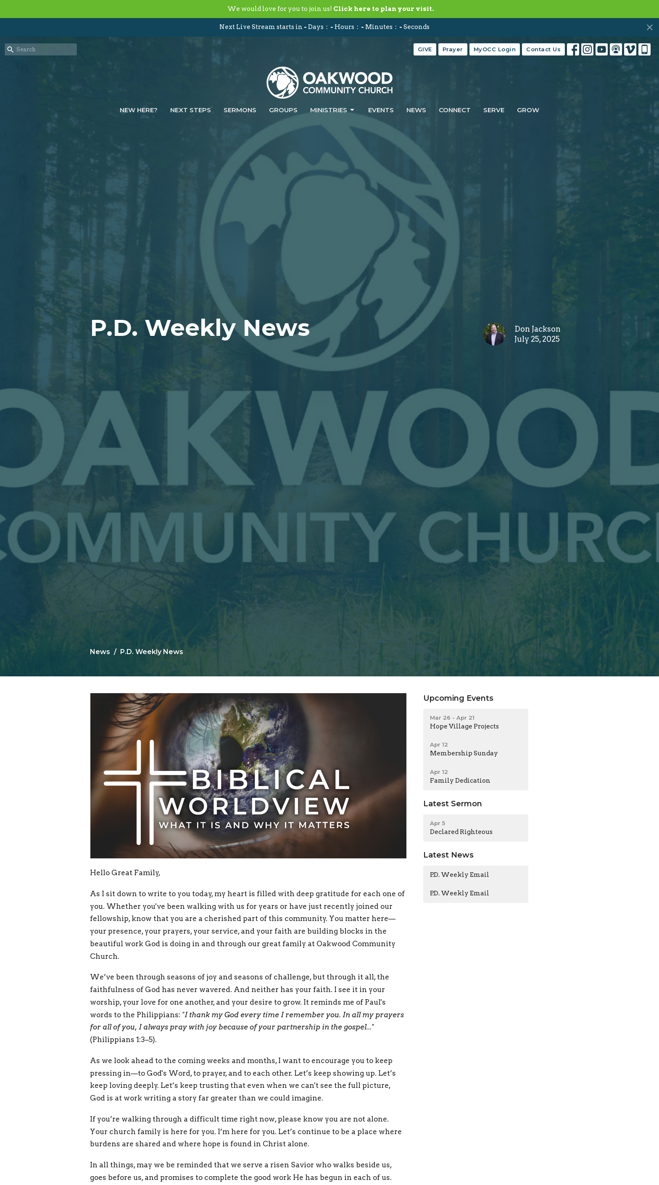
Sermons (240, 110)
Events (381, 110)
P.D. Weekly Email (459, 875)
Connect (455, 110)
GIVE (425, 49)
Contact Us (543, 49)
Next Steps (190, 110)
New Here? (139, 110)
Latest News (448, 855)
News (416, 110)
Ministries (333, 110)
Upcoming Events (458, 698)
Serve (493, 110)
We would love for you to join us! (330, 9)
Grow (528, 110)
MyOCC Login (495, 49)
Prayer (453, 49)
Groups (283, 110)
